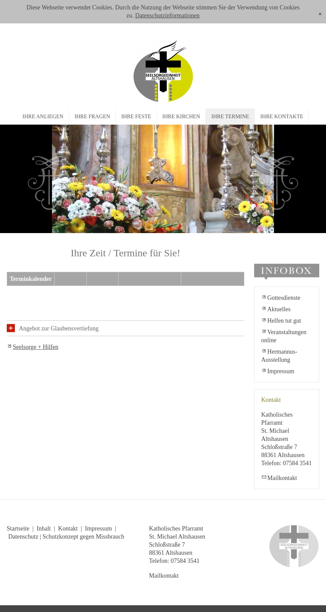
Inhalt (44, 528)
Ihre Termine (230, 116)
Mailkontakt (282, 478)
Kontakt (68, 528)
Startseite (18, 528)
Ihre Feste (136, 116)
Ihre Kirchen (181, 116)
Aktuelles (279, 309)
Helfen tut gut (284, 320)
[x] (320, 14)
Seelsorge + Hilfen (35, 347)
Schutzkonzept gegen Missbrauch (83, 536)
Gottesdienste (283, 297)
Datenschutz (23, 536)
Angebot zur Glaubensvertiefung (59, 328)
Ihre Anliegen (43, 116)
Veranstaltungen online (283, 336)
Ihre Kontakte (281, 116)
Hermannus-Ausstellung (279, 355)
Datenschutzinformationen (167, 15)
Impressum (280, 371)
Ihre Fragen (92, 116)
